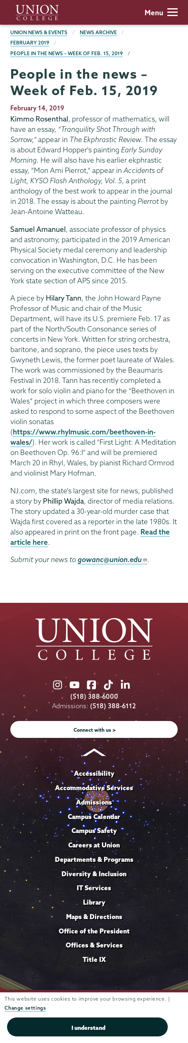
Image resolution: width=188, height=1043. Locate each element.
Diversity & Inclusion (94, 874)
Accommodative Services (94, 788)
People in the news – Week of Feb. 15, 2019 (66, 53)
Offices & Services (94, 945)
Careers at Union (94, 845)
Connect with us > (95, 730)
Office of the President (94, 931)
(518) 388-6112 (113, 706)
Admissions (94, 802)
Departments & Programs (94, 859)
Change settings (25, 1008)
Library (94, 902)
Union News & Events (38, 32)
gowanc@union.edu (113, 559)
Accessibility (94, 773)
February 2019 (29, 43)
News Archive (98, 32)
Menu (161, 12)
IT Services (94, 888)
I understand (88, 1027)
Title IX (94, 959)
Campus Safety (94, 830)
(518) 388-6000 (94, 696)
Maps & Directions (94, 916)
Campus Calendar (94, 816)
